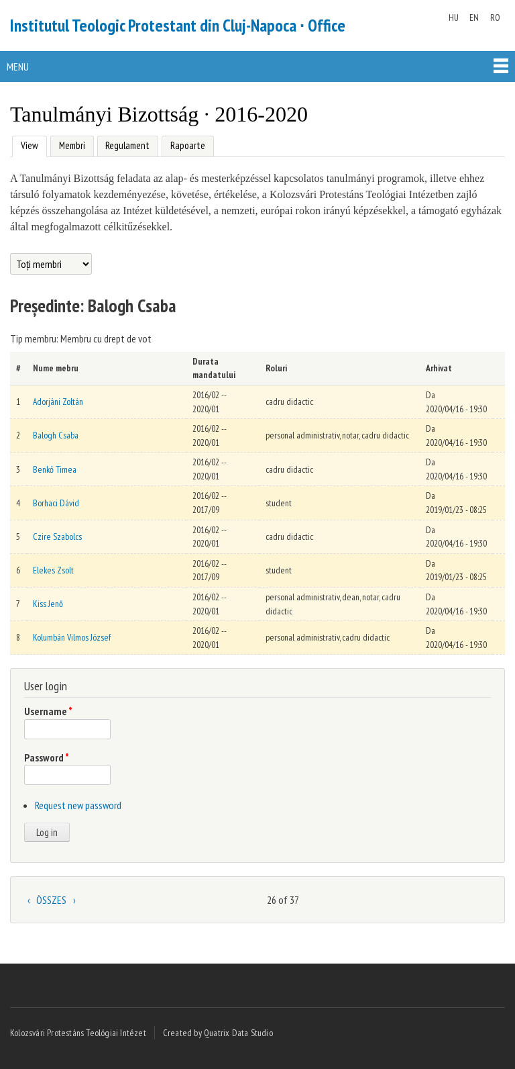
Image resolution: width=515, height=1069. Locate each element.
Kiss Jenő (48, 604)
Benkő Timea (54, 469)
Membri (72, 145)
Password (46, 757)
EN (474, 17)
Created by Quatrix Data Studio (218, 1033)
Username (48, 711)
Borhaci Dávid (56, 503)
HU (454, 17)
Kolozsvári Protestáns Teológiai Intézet (78, 1033)
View (28, 144)
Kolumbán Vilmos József (72, 637)
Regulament (127, 145)
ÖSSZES (51, 900)
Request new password (78, 805)
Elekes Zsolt (53, 570)
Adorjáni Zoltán (58, 402)
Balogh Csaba (55, 435)
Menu (18, 66)
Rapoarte (187, 145)
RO (495, 17)
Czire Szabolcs (57, 536)
